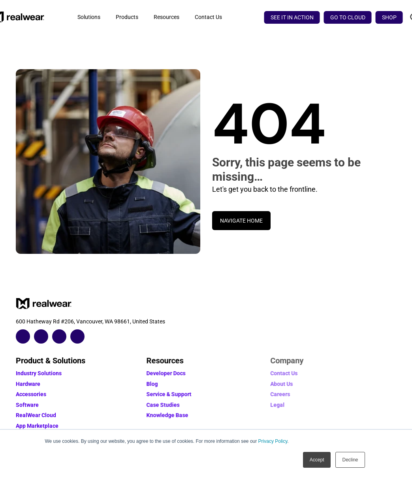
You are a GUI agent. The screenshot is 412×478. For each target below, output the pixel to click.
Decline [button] (350, 460)
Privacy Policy (273, 441)
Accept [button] (317, 460)
